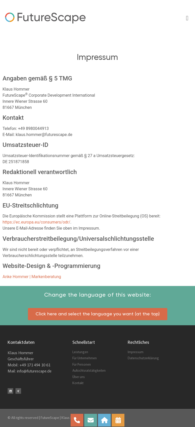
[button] (187, 18)
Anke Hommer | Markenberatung (32, 276)
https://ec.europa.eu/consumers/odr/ (36, 222)
